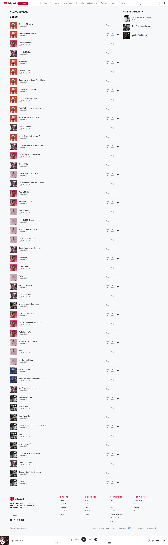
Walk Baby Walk (25, 332)
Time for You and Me (27, 89)
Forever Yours (24, 71)
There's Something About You (31, 108)
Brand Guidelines (115, 511)
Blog (111, 507)
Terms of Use (139, 528)
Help (94, 528)
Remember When (26, 285)
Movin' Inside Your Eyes (28, 229)
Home (136, 504)
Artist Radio (92, 3)
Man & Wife (23, 407)
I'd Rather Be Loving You (29, 341)
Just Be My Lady (25, 52)
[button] (118, 25)
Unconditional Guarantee (29, 304)
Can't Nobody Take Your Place (31, 183)
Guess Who (23, 164)
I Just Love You (25, 295)
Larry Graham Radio (16, 541)
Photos (87, 514)
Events (87, 507)
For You (43, 3)
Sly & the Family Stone (141, 17)
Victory (21, 276)
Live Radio (68, 3)
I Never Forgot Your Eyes (29, 173)
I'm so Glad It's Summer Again (31, 136)
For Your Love (24, 369)
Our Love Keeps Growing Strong (32, 145)
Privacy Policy (104, 528)
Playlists (103, 3)
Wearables (138, 511)
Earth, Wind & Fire (139, 35)
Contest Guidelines (116, 514)
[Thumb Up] (112, 25)
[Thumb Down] (107, 25)
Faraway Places (25, 397)
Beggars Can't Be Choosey (30, 472)
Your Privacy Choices (121, 528)
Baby (21, 351)
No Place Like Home (27, 388)
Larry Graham (20, 11)
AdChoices (151, 528)
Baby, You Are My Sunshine (30, 248)
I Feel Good (23, 267)
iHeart (62, 500)
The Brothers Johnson (141, 26)
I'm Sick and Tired (26, 360)
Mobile (136, 507)
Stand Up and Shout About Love (32, 80)
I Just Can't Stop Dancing (29, 99)
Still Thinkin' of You (26, 201)
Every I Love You (26, 444)
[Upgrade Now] (23, 3)
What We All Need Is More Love (32, 379)
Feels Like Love (25, 463)
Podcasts (80, 3)
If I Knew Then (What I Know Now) (33, 425)
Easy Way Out (24, 416)
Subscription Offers (116, 518)
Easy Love (23, 257)
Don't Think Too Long (27, 239)
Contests (88, 511)
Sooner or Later (25, 43)
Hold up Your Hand (26, 313)
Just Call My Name (26, 220)
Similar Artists (133, 11)
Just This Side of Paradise (29, 453)
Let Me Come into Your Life (30, 323)
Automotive (138, 500)
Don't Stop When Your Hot (29, 155)
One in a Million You (27, 24)
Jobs (111, 521)
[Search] (148, 3)
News (113, 3)
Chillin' (21, 481)
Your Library (55, 3)
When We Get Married (28, 33)
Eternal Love (24, 435)
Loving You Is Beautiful (28, 127)
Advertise (113, 504)
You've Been (24, 211)
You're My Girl (24, 192)
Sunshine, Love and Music (29, 117)
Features (88, 504)
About (112, 500)
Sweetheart (23, 61)
